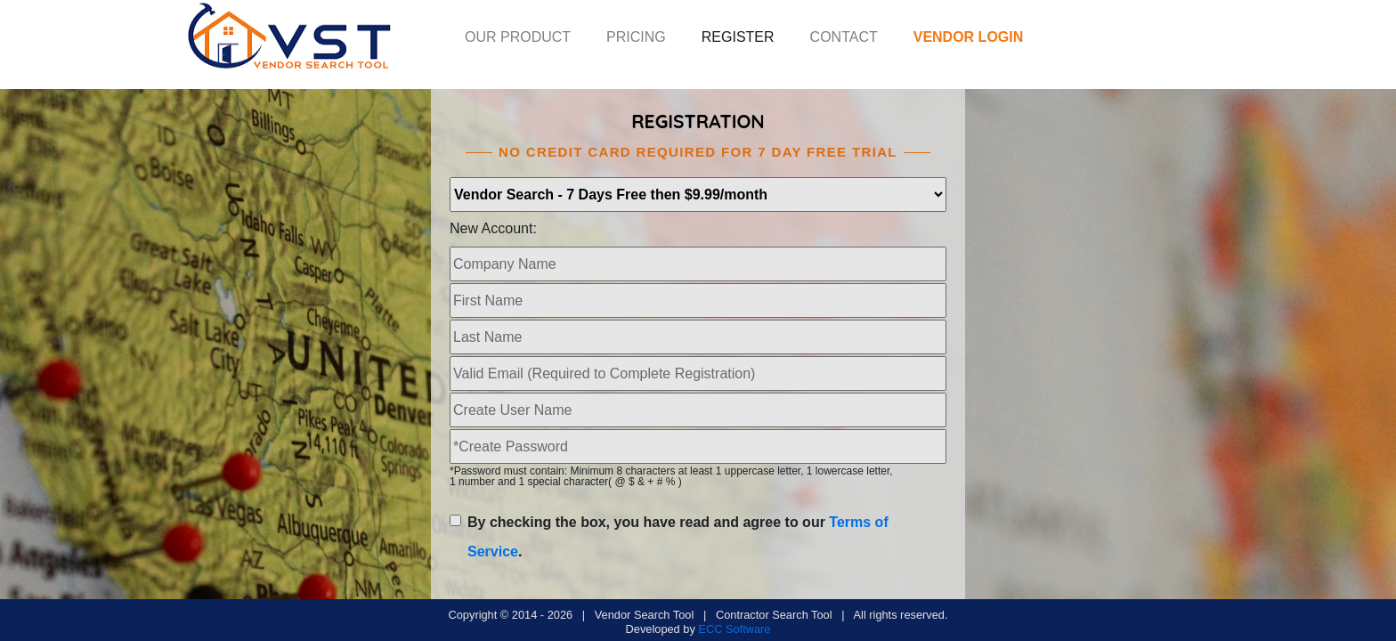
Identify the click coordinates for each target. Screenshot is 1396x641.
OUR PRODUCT (518, 37)
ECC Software (734, 629)
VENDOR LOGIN (968, 37)
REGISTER (738, 37)
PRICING (636, 37)
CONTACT (844, 37)
